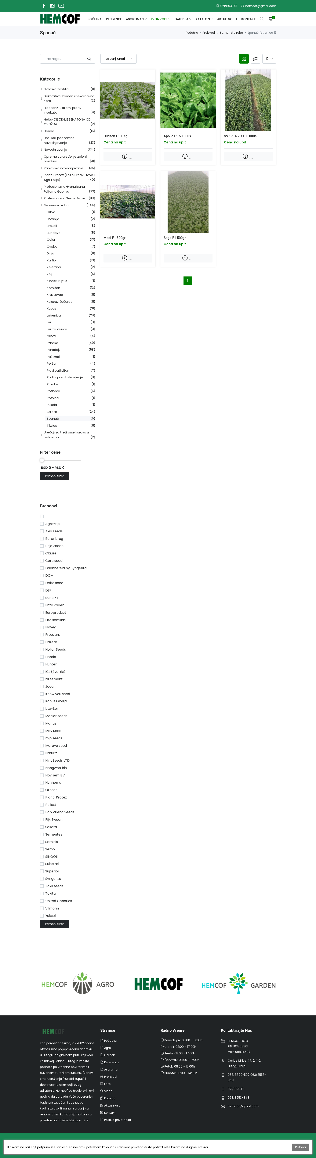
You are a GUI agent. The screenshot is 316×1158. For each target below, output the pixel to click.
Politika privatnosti (115, 1120)
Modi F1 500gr (114, 238)
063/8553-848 (238, 1098)
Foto (105, 1084)
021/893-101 (236, 1089)
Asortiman (135, 19)
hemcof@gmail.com (243, 1106)
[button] (42, 89)
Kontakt (248, 19)
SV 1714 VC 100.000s (240, 136)
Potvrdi (301, 1147)
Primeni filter (55, 476)
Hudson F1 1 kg (115, 136)
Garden (107, 1055)
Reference (114, 19)
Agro (105, 1048)
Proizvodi (159, 19)
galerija (181, 19)
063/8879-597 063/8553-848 (247, 1077)
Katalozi (203, 19)
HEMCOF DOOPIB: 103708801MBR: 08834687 (239, 1046)
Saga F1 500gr (175, 238)
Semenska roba (231, 33)
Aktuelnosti (227, 19)
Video (106, 1091)
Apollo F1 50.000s (177, 136)
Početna (95, 19)
